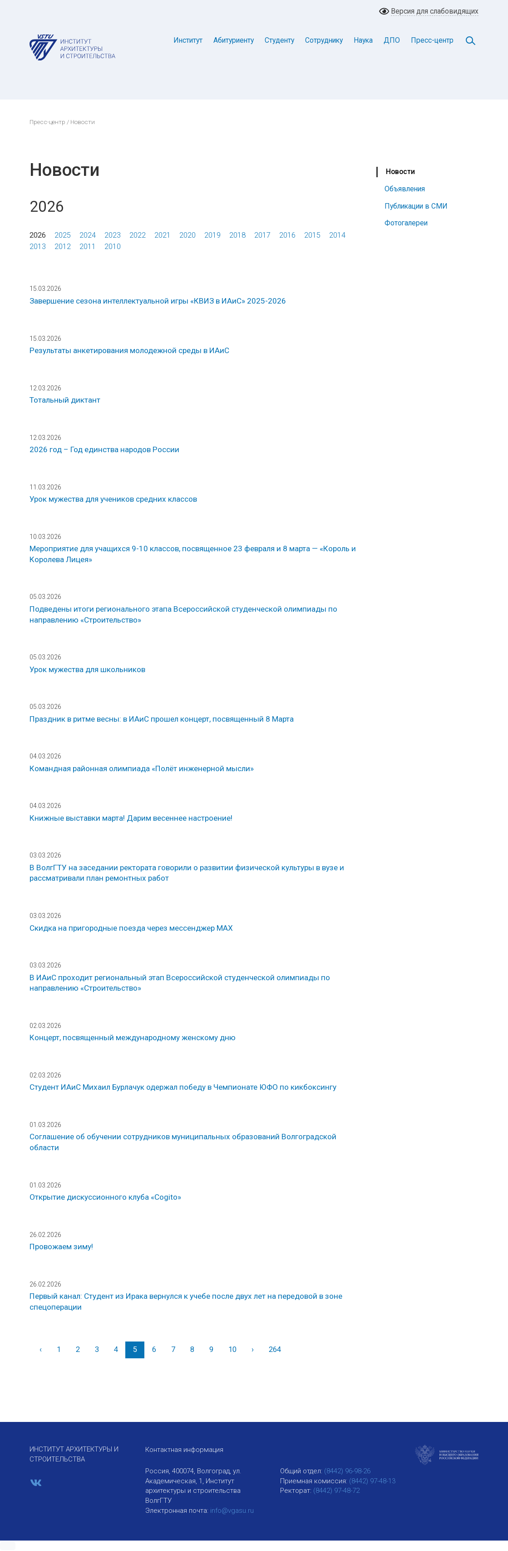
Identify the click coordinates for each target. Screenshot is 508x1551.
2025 (62, 235)
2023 (112, 235)
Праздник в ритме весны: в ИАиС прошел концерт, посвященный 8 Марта (162, 718)
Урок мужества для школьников (87, 669)
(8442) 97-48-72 (336, 1490)
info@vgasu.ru (232, 1510)
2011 (87, 246)
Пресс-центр (432, 40)
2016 (287, 235)
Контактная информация (184, 1450)
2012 (62, 246)
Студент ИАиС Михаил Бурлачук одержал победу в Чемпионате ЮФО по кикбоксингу (183, 1087)
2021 (162, 235)
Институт (187, 40)
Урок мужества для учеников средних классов (113, 499)
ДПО (392, 40)
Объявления (405, 189)
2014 (337, 235)
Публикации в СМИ (416, 206)
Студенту (279, 40)
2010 (112, 246)
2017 (262, 235)
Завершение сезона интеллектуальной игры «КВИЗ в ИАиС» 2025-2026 (158, 300)
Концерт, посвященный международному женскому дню (133, 1037)
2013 (38, 246)
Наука (363, 40)
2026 (38, 235)
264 (275, 1349)
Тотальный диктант (65, 399)
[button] (7, 1546)
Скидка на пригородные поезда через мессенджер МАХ (131, 928)
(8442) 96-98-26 (347, 1471)
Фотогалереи (406, 223)
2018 (237, 235)
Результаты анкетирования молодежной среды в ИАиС (129, 350)
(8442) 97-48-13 (372, 1481)
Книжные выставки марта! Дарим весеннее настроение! (131, 818)
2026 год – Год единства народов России (104, 449)
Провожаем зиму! (61, 1246)
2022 (137, 235)
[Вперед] (252, 1350)
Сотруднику (324, 40)
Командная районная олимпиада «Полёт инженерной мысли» (142, 768)
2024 (87, 235)
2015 (312, 235)
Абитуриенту (233, 40)
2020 (187, 235)
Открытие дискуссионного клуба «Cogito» (105, 1197)
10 (232, 1349)
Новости (400, 171)
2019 (212, 235)
